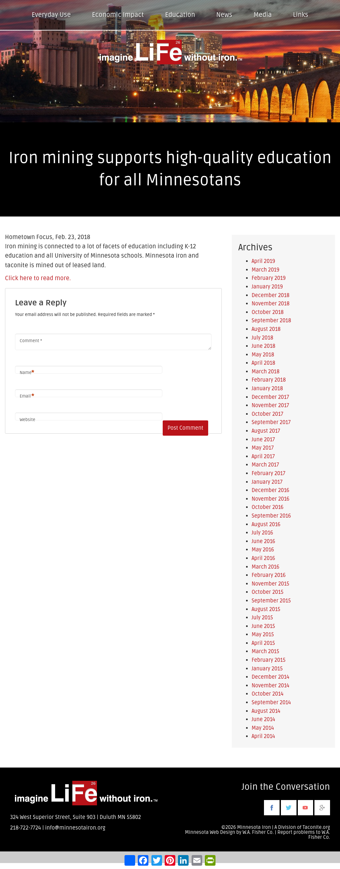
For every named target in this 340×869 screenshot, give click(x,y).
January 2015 (267, 668)
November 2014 (271, 685)
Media (262, 15)
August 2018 (266, 329)
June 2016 (263, 541)
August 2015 (266, 609)
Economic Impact (118, 15)
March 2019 (266, 270)
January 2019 (267, 286)
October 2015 (268, 592)
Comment (31, 340)
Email (27, 396)
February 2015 (269, 660)
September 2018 (271, 320)
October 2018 (268, 312)
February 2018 (269, 380)
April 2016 (263, 558)
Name (27, 373)
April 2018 (263, 363)
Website (27, 419)
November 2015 (271, 584)
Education (180, 15)
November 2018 (271, 303)
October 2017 (267, 414)
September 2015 (271, 600)
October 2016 (268, 507)
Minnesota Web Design (210, 832)
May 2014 (263, 728)
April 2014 (263, 736)
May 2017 (263, 448)
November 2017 (270, 405)
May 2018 (263, 354)
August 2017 (266, 431)
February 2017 (269, 473)
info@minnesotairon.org (75, 828)
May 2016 (263, 549)
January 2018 (267, 388)
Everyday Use (51, 15)
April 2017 (263, 456)
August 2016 (266, 524)
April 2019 (263, 261)
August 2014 (266, 711)
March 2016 (266, 567)
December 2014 (271, 677)
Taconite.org (316, 827)
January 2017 (267, 482)
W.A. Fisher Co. (319, 835)
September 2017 (271, 422)
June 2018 (263, 346)
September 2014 (271, 702)
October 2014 (268, 694)
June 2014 (263, 719)
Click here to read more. (38, 278)
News (224, 15)
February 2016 (269, 575)
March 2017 (265, 465)
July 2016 (262, 532)
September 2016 (271, 516)
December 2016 (271, 490)
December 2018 (271, 295)
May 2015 (263, 634)
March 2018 (266, 371)
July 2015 (262, 617)
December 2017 (270, 397)
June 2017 (263, 439)
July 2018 (262, 338)
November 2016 (271, 499)
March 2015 (265, 651)
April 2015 (263, 643)
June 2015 (263, 626)
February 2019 (269, 278)
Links (300, 15)
